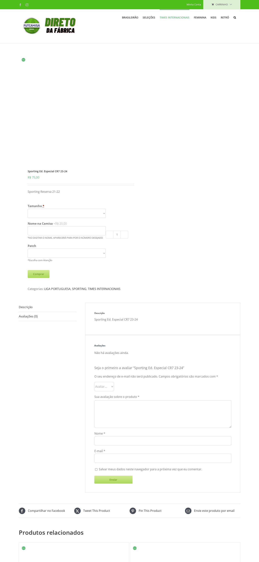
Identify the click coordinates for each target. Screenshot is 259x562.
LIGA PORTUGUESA (57, 312)
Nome (99, 456)
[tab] (47, 330)
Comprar (38, 297)
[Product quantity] (117, 257)
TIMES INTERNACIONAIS (104, 312)
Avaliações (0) (28, 339)
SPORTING (79, 312)
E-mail (99, 474)
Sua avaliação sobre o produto (116, 420)
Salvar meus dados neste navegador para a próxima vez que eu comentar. (150, 492)
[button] (235, 17)
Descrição (26, 330)
